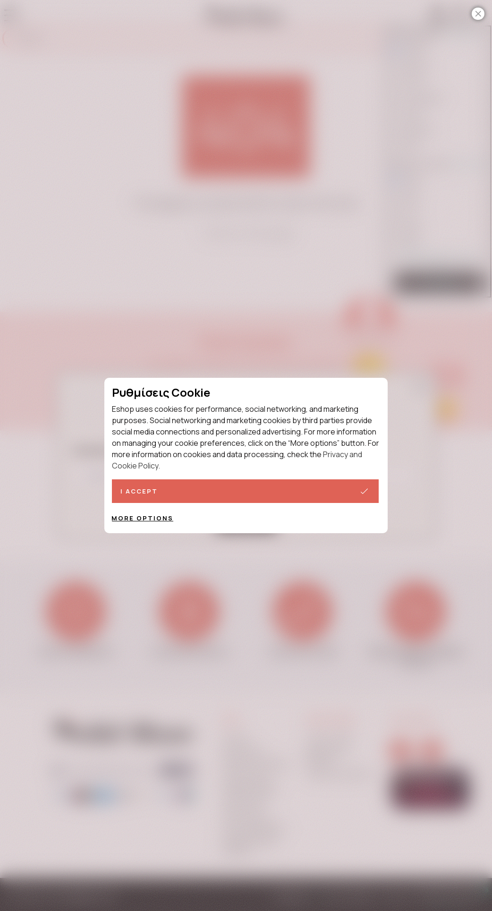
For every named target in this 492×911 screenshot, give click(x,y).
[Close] (478, 14)
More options (142, 518)
